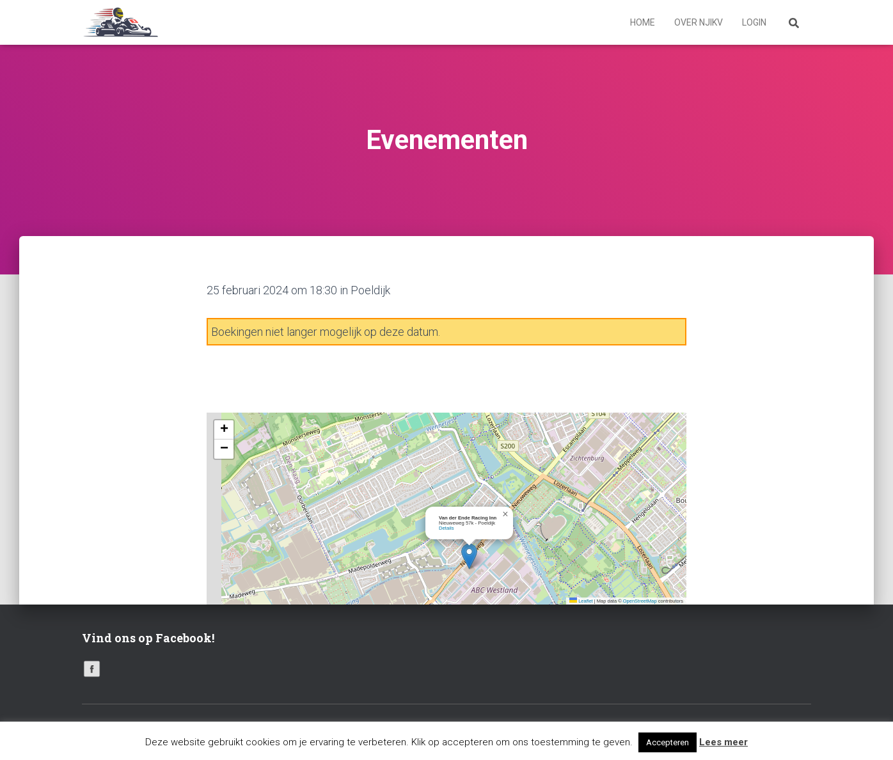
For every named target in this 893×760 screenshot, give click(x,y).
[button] (469, 556)
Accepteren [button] (667, 742)
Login (754, 22)
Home (642, 22)
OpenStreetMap (640, 601)
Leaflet (581, 601)
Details (446, 528)
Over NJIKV (698, 22)
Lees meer (723, 742)
